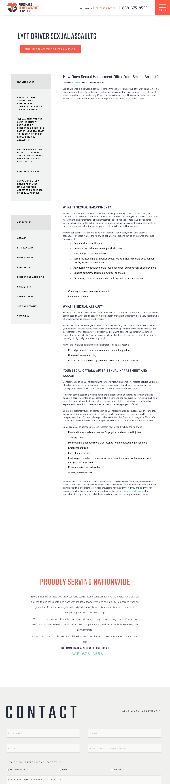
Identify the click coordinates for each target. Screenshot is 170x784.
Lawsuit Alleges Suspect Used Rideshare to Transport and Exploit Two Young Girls (30, 103)
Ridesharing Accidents (30, 276)
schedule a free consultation (50, 49)
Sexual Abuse (25, 296)
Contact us (38, 543)
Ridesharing (24, 267)
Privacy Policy (59, 736)
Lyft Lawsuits (25, 247)
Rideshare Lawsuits (29, 171)
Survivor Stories (27, 306)
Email (65, 677)
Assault (77, 82)
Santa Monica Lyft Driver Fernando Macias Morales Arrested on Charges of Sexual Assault (30, 187)
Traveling (23, 316)
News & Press (25, 257)
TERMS (98, 778)
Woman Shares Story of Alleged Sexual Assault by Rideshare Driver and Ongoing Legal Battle (30, 155)
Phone (117, 677)
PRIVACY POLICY (83, 778)
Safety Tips (24, 286)
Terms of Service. (83, 736)
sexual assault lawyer (132, 398)
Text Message (17, 677)
